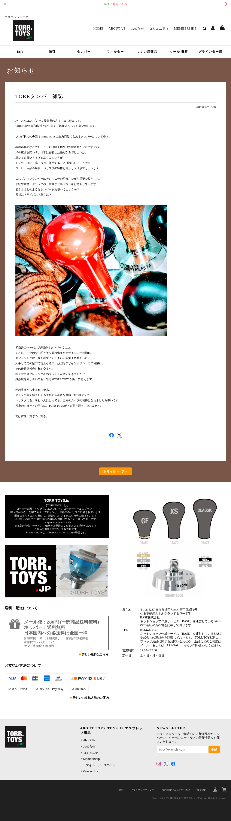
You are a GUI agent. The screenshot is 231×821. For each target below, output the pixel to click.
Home (98, 28)
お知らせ (137, 28)
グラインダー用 (210, 51)
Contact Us (90, 771)
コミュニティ (159, 28)
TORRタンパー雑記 (39, 96)
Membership (185, 28)
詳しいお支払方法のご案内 (91, 697)
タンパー (84, 51)
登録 (214, 749)
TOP (121, 789)
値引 (52, 51)
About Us (117, 28)
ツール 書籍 (179, 51)
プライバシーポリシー (142, 789)
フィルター (115, 51)
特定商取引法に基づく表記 (176, 789)
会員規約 (201, 789)
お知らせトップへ (116, 471)
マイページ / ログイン (100, 765)
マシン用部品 (147, 51)
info (20, 51)
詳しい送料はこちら (95, 654)
